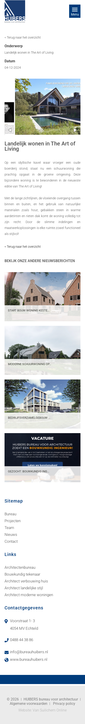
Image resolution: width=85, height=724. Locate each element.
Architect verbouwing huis (26, 581)
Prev (9, 130)
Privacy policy (64, 703)
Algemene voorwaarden (28, 703)
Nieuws (11, 534)
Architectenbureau (20, 567)
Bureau (10, 514)
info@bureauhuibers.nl (29, 652)
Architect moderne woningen (29, 594)
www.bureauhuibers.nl (28, 659)
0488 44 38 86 (21, 639)
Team (9, 527)
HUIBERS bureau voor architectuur (51, 699)
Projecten (13, 521)
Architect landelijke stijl (24, 588)
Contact (11, 541)
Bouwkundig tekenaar (22, 574)
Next (75, 130)
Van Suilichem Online (50, 710)
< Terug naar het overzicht (23, 37)
